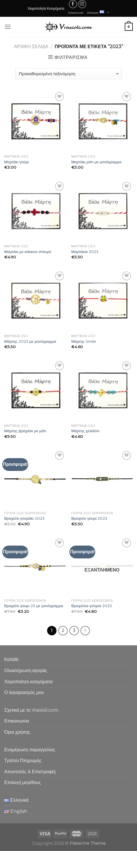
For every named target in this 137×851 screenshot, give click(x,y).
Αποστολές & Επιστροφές (30, 771)
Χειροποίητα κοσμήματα (28, 681)
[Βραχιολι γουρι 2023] (102, 479)
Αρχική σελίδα (31, 46)
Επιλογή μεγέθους (22, 782)
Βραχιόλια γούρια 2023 (91, 605)
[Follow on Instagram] (82, 4)
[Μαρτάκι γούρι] (35, 121)
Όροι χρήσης (17, 732)
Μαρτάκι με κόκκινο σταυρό (27, 251)
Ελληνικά (98, 12)
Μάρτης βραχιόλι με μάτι (25, 430)
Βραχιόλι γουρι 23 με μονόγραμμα (33, 605)
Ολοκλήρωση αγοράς (25, 670)
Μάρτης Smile (83, 341)
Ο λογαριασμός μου (24, 692)
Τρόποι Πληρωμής (23, 760)
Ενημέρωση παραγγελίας (29, 749)
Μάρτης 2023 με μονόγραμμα (30, 341)
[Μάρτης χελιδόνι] (102, 390)
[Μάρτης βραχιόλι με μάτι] (35, 390)
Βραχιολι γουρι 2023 (89, 518)
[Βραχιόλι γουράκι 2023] (35, 479)
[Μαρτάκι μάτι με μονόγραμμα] (102, 121)
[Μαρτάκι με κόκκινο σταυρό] (35, 211)
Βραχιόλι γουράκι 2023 (24, 518)
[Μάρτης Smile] (102, 300)
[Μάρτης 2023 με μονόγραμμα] (35, 300)
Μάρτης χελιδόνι (85, 430)
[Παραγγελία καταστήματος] (68, 73)
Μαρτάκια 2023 (84, 251)
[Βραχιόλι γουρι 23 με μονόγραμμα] (35, 566)
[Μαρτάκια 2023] (102, 211)
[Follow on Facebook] (73, 4)
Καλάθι (11, 659)
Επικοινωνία (75, 12)
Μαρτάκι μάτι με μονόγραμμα (96, 162)
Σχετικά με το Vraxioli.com (31, 710)
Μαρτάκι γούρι (16, 162)
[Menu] (7, 27)
